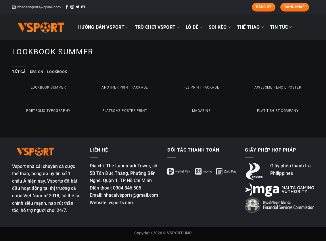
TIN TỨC (281, 27)
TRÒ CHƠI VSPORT (157, 27)
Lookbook (57, 72)
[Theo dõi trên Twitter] (77, 7)
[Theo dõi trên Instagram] (72, 7)
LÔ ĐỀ (194, 27)
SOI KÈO (220, 27)
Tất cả (19, 72)
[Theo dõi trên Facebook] (66, 7)
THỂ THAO (250, 27)
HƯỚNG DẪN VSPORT (103, 27)
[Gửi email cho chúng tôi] (83, 7)
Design (36, 72)
